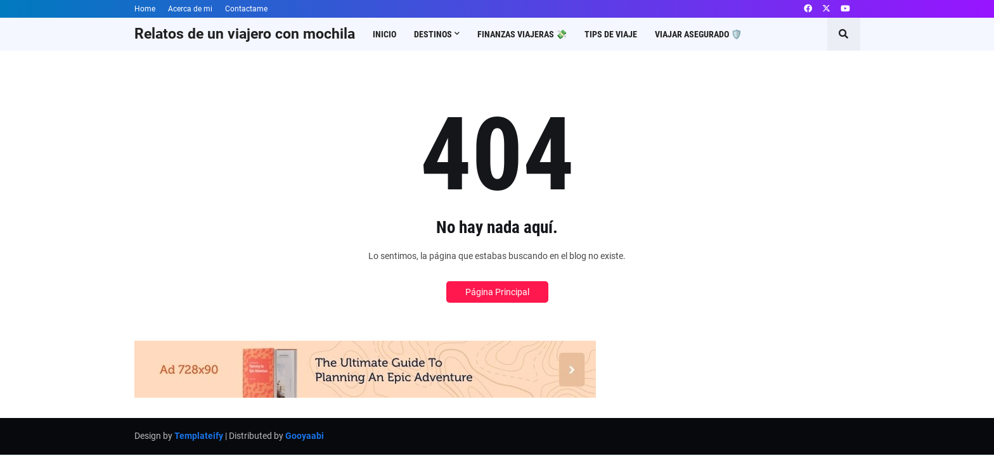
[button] (843, 34)
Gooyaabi (304, 436)
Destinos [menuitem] (433, 34)
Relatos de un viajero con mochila (244, 33)
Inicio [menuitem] (384, 34)
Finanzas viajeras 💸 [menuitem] (522, 34)
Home (144, 8)
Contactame (246, 8)
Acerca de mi (190, 8)
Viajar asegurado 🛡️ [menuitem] (698, 34)
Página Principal (497, 292)
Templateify (198, 436)
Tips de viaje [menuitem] (610, 34)
